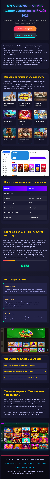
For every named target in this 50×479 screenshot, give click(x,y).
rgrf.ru (35, 473)
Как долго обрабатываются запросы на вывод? (25, 372)
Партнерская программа (28, 467)
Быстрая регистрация (25, 29)
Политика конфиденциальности (12, 463)
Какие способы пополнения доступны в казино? (25, 365)
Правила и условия (41, 463)
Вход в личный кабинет (25, 35)
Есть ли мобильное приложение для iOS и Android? (25, 378)
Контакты (17, 467)
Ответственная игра (28, 463)
